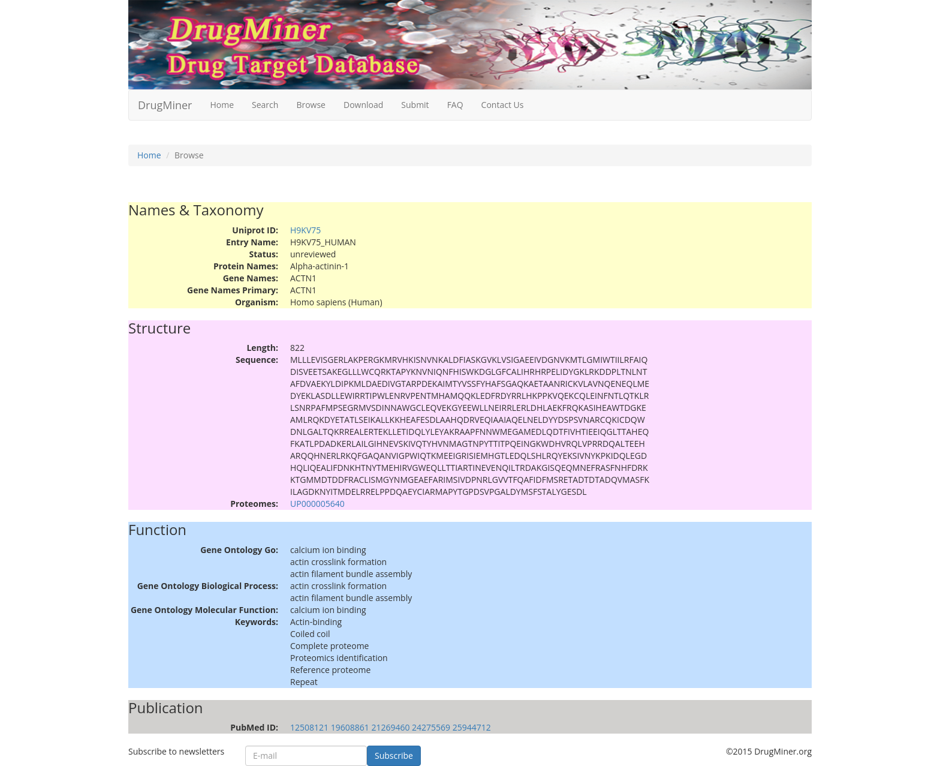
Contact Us (502, 104)
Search (265, 104)
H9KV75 (305, 230)
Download (363, 104)
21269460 (390, 727)
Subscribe (394, 755)
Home (222, 104)
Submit (415, 104)
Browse (311, 104)
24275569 (431, 727)
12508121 (309, 727)
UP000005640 (317, 503)
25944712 (472, 727)
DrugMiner (165, 105)
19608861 (350, 727)
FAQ (455, 104)
